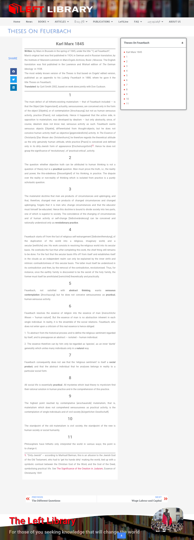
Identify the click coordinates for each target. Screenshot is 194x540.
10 (127, 99)
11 (127, 103)
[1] (93, 146)
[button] (13, 71)
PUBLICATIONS (103, 21)
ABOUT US (175, 21)
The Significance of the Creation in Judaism (80, 468)
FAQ (138, 21)
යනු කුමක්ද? (155, 21)
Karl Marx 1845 (134, 52)
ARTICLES (62, 21)
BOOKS (43, 21)
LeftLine (123, 21)
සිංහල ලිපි (80, 21)
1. (25, 455)
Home (16, 21)
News (29, 21)
